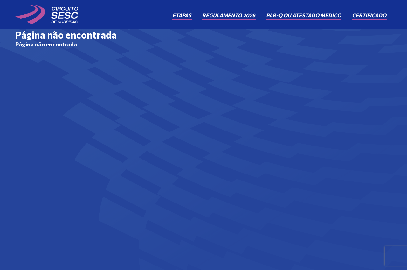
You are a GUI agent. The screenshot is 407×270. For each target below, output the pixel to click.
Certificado (369, 15)
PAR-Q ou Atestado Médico (303, 15)
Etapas (181, 15)
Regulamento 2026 (228, 15)
